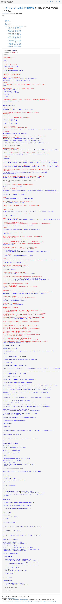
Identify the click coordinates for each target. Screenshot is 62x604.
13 (14, 44)
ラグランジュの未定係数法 (18, 8)
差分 (6, 21)
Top (3, 13)
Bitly (55, 601)
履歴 (6, 24)
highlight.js (29, 601)
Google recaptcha (43, 601)
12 (14, 43)
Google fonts (35, 601)
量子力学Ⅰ (6, 13)
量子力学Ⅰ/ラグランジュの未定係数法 (14, 26)
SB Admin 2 (24, 601)
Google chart (50, 601)
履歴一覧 (7, 20)
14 (14, 46)
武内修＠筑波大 (7, 2)
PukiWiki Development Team (21, 599)
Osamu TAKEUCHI (12, 598)
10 (14, 40)
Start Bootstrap (17, 601)
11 (14, 41)
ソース (6, 23)
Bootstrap (11, 601)
